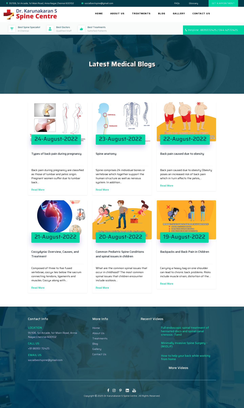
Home (99, 13)
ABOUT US (117, 13)
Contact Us (99, 354)
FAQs (177, 3)
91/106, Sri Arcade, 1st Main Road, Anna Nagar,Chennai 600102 (40, 3)
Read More (38, 190)
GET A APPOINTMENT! (223, 3)
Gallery (96, 349)
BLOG (161, 13)
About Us (98, 333)
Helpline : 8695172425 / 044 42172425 (211, 30)
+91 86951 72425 (38, 348)
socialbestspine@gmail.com (97, 3)
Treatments (99, 338)
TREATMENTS (141, 13)
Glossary (193, 3)
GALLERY (179, 13)
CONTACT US (201, 13)
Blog (95, 344)
